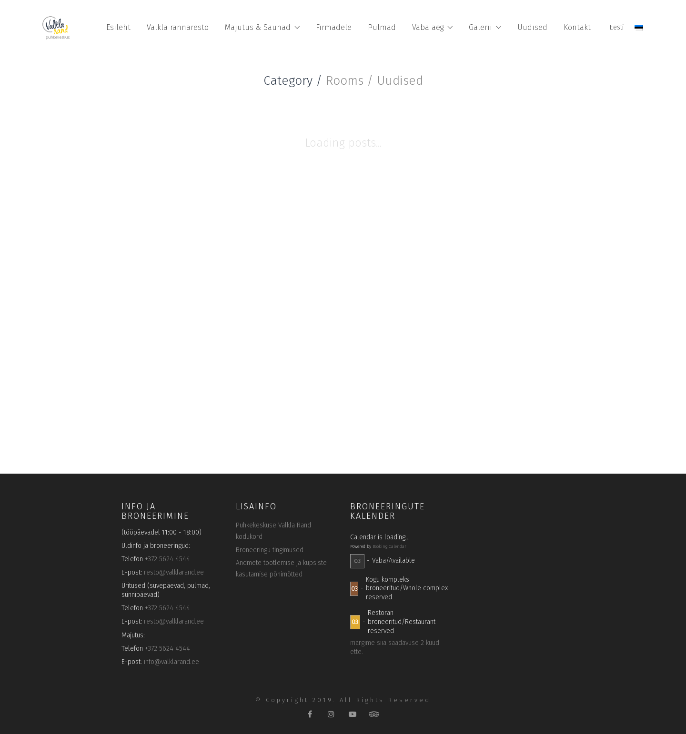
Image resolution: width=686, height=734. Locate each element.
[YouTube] (352, 713)
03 (357, 561)
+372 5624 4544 (167, 559)
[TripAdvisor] (374, 713)
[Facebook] (310, 713)
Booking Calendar (389, 546)
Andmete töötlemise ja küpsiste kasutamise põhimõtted (281, 568)
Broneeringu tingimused (269, 550)
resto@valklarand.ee (174, 572)
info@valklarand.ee (171, 662)
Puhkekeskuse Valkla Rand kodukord (273, 531)
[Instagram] (331, 713)
